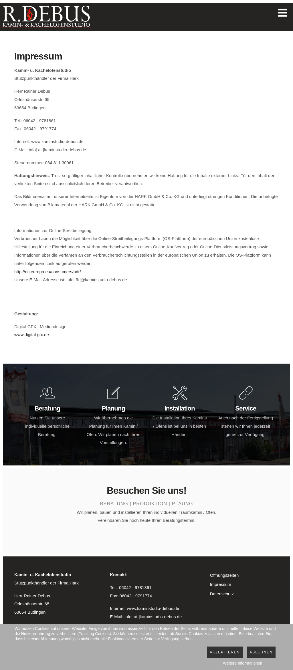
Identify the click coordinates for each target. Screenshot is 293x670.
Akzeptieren (225, 652)
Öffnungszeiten (224, 575)
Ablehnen (261, 652)
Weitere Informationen (242, 663)
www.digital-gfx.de (31, 334)
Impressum (220, 584)
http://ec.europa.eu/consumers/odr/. (48, 271)
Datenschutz (222, 593)
